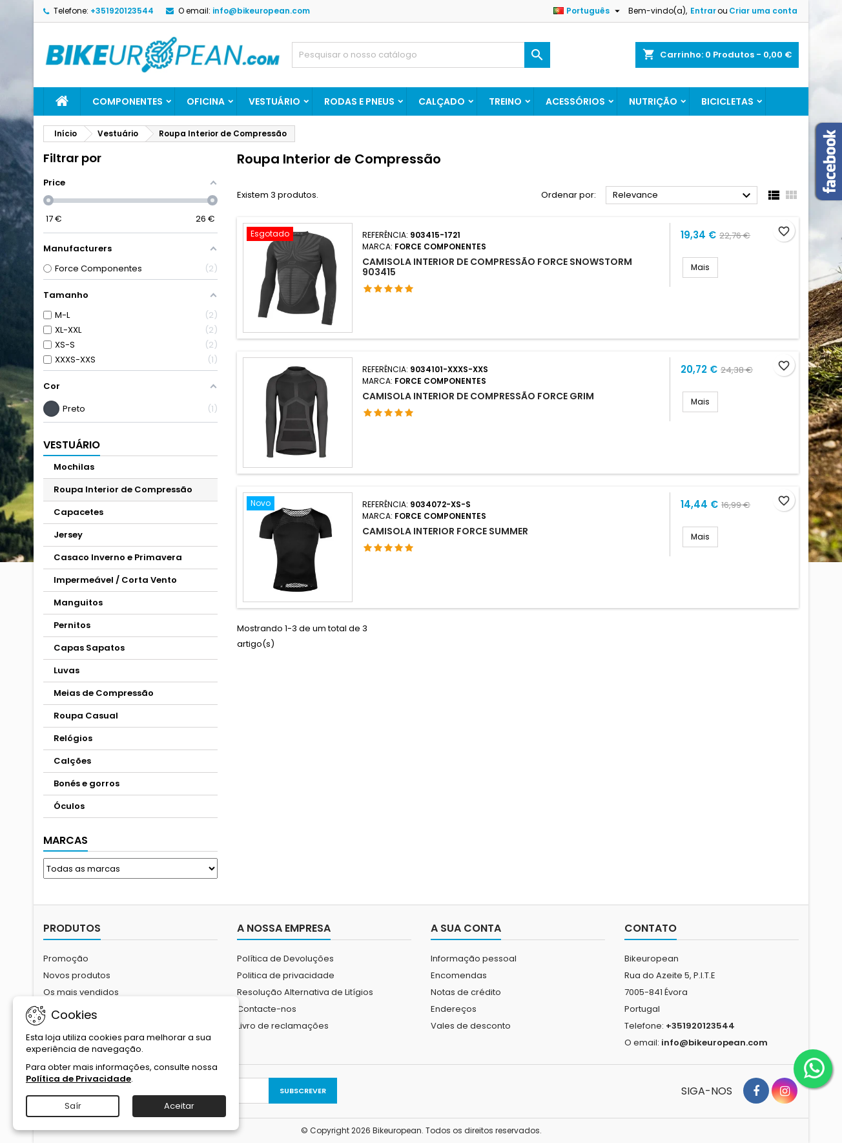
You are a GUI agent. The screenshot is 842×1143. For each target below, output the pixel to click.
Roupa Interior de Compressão (123, 489)
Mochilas (74, 467)
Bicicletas (727, 101)
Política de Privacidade (78, 1079)
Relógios (73, 738)
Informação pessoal (474, 958)
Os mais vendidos (81, 992)
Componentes (127, 101)
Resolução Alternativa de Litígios (305, 992)
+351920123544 (122, 10)
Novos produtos (76, 975)
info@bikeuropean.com (261, 10)
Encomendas (459, 975)
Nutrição (653, 101)
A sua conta (466, 928)
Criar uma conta (763, 10)
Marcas (65, 840)
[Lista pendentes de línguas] (588, 11)
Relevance (683, 196)
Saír (73, 1106)
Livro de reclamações (283, 1026)
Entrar (703, 10)
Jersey (68, 535)
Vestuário (274, 101)
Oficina (206, 101)
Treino (505, 101)
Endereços (454, 1009)
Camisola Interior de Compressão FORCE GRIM (478, 396)
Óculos (69, 806)
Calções (72, 761)
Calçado (441, 101)
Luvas (66, 670)
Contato (650, 928)
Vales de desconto (471, 1026)
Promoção (65, 958)
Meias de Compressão (104, 693)
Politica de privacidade (285, 975)
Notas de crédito (466, 992)
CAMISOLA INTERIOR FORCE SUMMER (445, 531)
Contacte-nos (266, 1009)
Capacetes (78, 512)
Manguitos (78, 602)
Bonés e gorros (86, 783)
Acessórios (575, 101)
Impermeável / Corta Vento (115, 580)
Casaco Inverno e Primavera (118, 557)
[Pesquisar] (421, 55)
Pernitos (72, 625)
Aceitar (179, 1106)
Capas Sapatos (89, 648)
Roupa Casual (86, 715)
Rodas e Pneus (359, 101)
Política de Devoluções (285, 958)
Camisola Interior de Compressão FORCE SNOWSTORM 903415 (497, 266)
